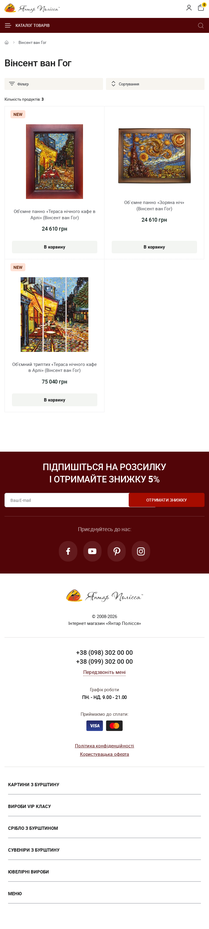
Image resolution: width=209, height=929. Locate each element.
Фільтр (18, 84)
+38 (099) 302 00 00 (104, 662)
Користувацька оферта (104, 755)
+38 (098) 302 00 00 (104, 653)
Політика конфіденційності (104, 746)
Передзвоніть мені (104, 673)
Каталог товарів (27, 25)
